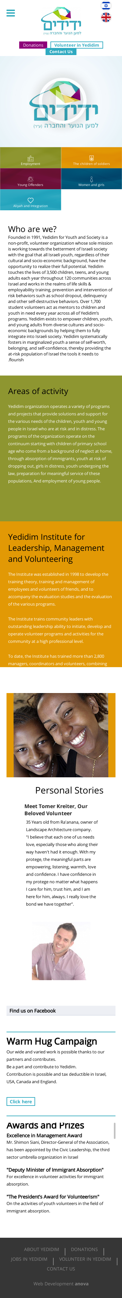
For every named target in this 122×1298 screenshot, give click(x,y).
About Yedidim (41, 1249)
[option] (61, 735)
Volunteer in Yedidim (76, 45)
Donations (33, 45)
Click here (21, 1101)
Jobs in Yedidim (29, 1259)
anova (81, 1284)
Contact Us (61, 51)
